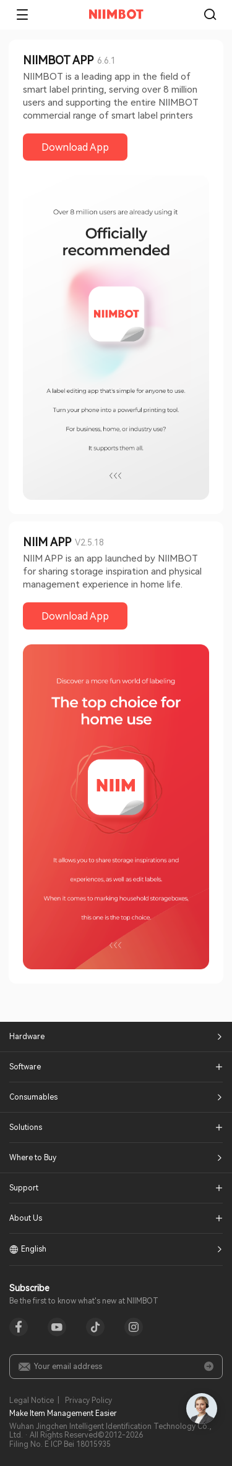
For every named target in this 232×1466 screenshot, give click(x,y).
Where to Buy (32, 1157)
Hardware (27, 1036)
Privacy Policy (88, 1400)
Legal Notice (31, 1400)
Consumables (33, 1097)
